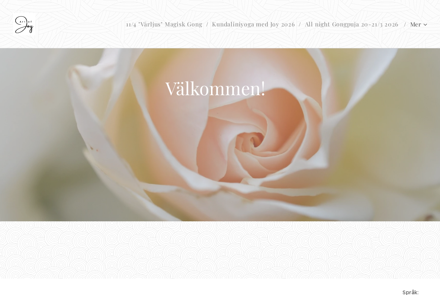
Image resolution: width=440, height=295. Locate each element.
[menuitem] (174, 24)
